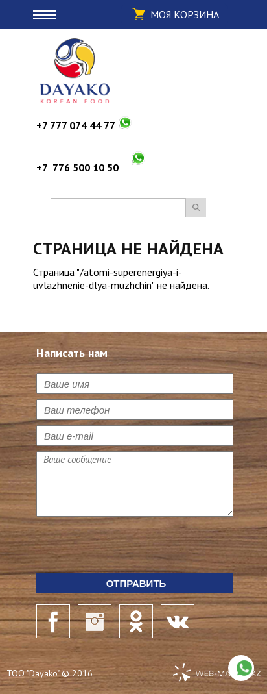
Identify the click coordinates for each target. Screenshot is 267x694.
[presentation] (134, 547)
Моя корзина (184, 14)
